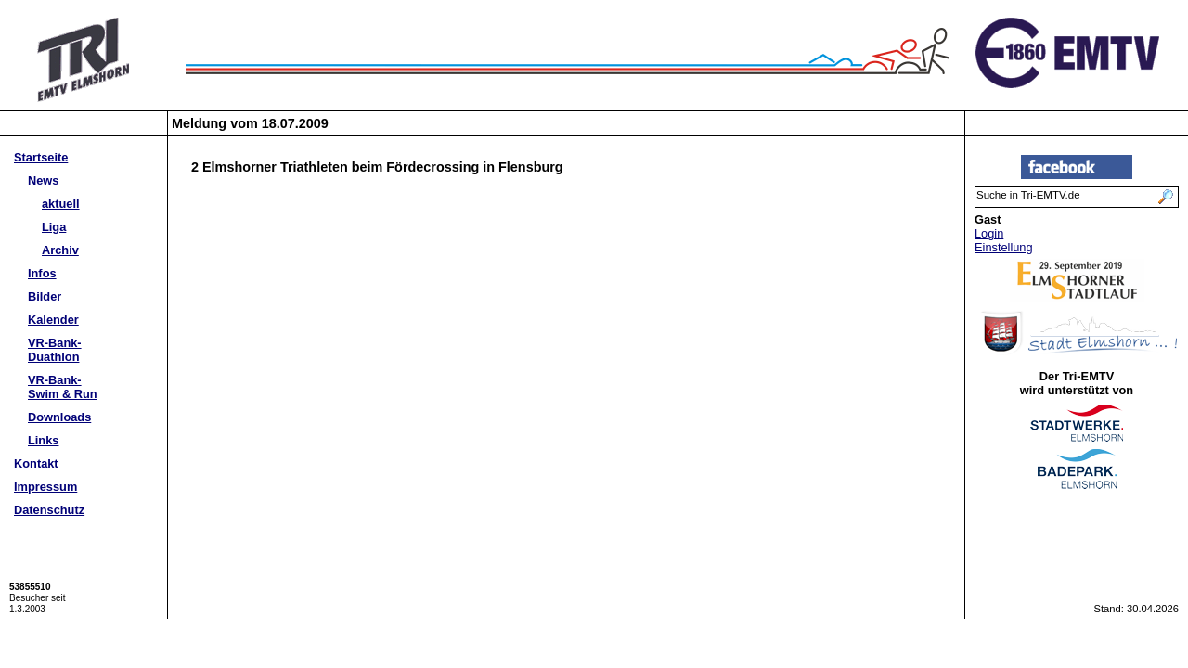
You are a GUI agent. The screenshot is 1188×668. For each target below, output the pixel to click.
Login (989, 233)
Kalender (53, 320)
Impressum (45, 487)
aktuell (61, 204)
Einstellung (1004, 247)
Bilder (44, 296)
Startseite (41, 157)
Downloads (59, 417)
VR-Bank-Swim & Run (62, 387)
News (43, 180)
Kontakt (36, 463)
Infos (42, 273)
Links (43, 440)
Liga (54, 227)
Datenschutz (49, 510)
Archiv (60, 250)
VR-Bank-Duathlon (55, 350)
